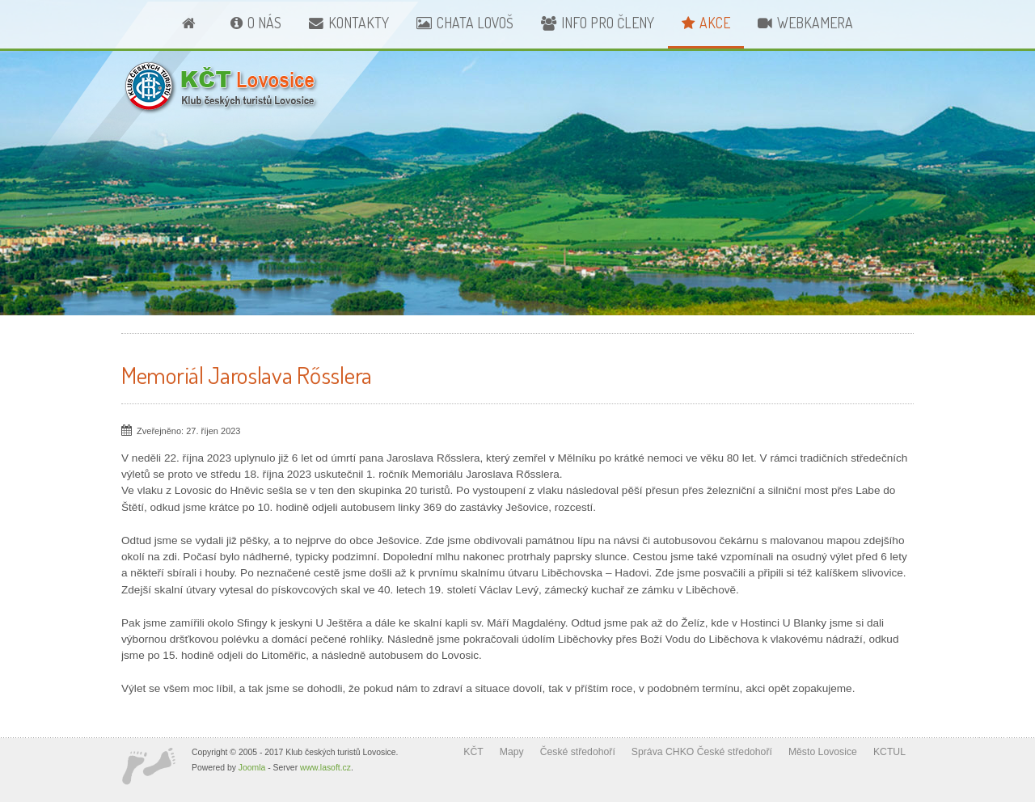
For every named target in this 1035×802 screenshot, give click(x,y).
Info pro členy (607, 23)
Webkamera (815, 23)
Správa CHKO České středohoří (702, 752)
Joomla (252, 767)
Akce (714, 23)
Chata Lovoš (475, 23)
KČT (473, 752)
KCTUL (889, 752)
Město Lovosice (822, 752)
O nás (264, 23)
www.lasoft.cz (325, 767)
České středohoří (577, 752)
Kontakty (358, 23)
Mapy (512, 752)
